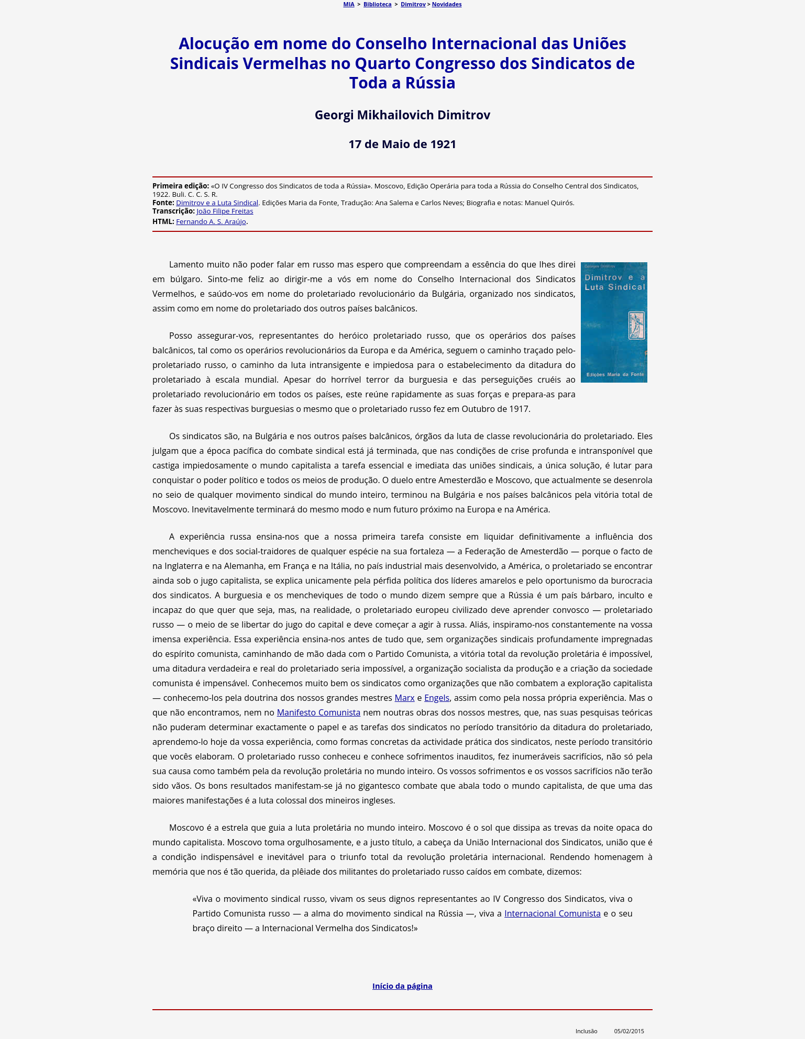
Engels (436, 697)
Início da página (402, 985)
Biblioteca (377, 4)
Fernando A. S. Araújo (211, 221)
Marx (405, 697)
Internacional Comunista (552, 913)
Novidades (447, 4)
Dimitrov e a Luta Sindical (217, 202)
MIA (348, 4)
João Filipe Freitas (225, 211)
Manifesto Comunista (319, 712)
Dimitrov (413, 4)
